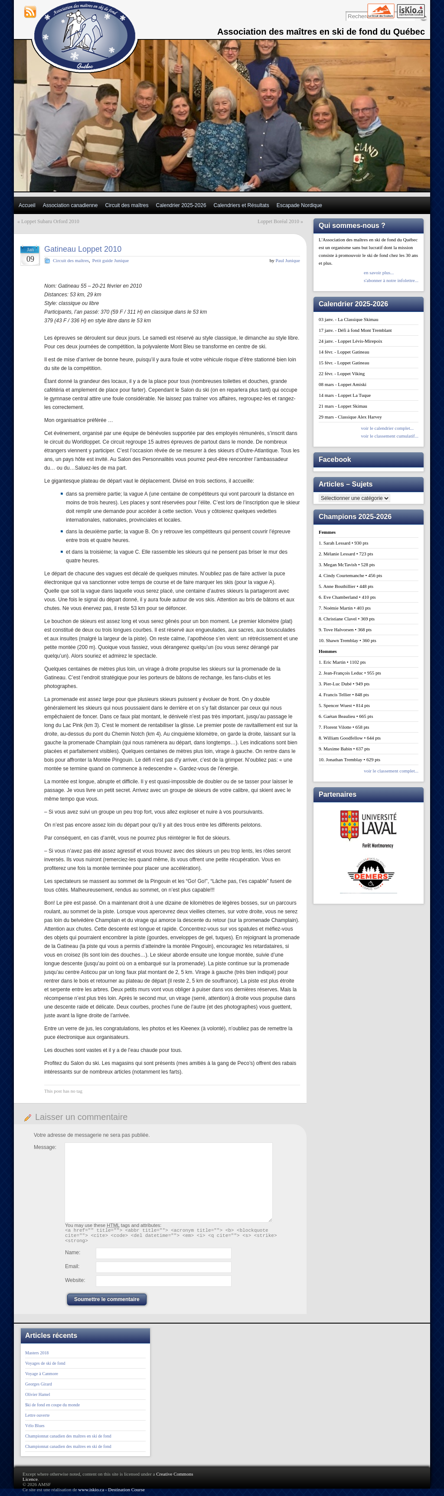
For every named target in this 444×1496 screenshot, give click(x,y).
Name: (72, 1256)
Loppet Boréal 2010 (278, 221)
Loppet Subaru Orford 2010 (50, 221)
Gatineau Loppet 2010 (82, 249)
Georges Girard (38, 1388)
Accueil (27, 205)
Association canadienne (70, 205)
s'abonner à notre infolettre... (391, 280)
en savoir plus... (379, 272)
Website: (75, 1284)
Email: (72, 1270)
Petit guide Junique (110, 260)
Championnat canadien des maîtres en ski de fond (68, 1440)
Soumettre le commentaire (107, 1303)
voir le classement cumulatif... (389, 435)
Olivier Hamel (37, 1398)
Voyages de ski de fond (45, 1367)
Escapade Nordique (299, 205)
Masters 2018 (37, 1356)
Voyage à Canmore (41, 1377)
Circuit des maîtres (126, 205)
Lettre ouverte (37, 1419)
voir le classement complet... (391, 770)
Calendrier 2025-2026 (181, 205)
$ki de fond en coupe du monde (52, 1408)
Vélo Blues (35, 1429)
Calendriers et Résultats (241, 205)
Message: (45, 1147)
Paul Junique (287, 260)
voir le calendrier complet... (387, 428)
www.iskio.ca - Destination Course (111, 1493)
